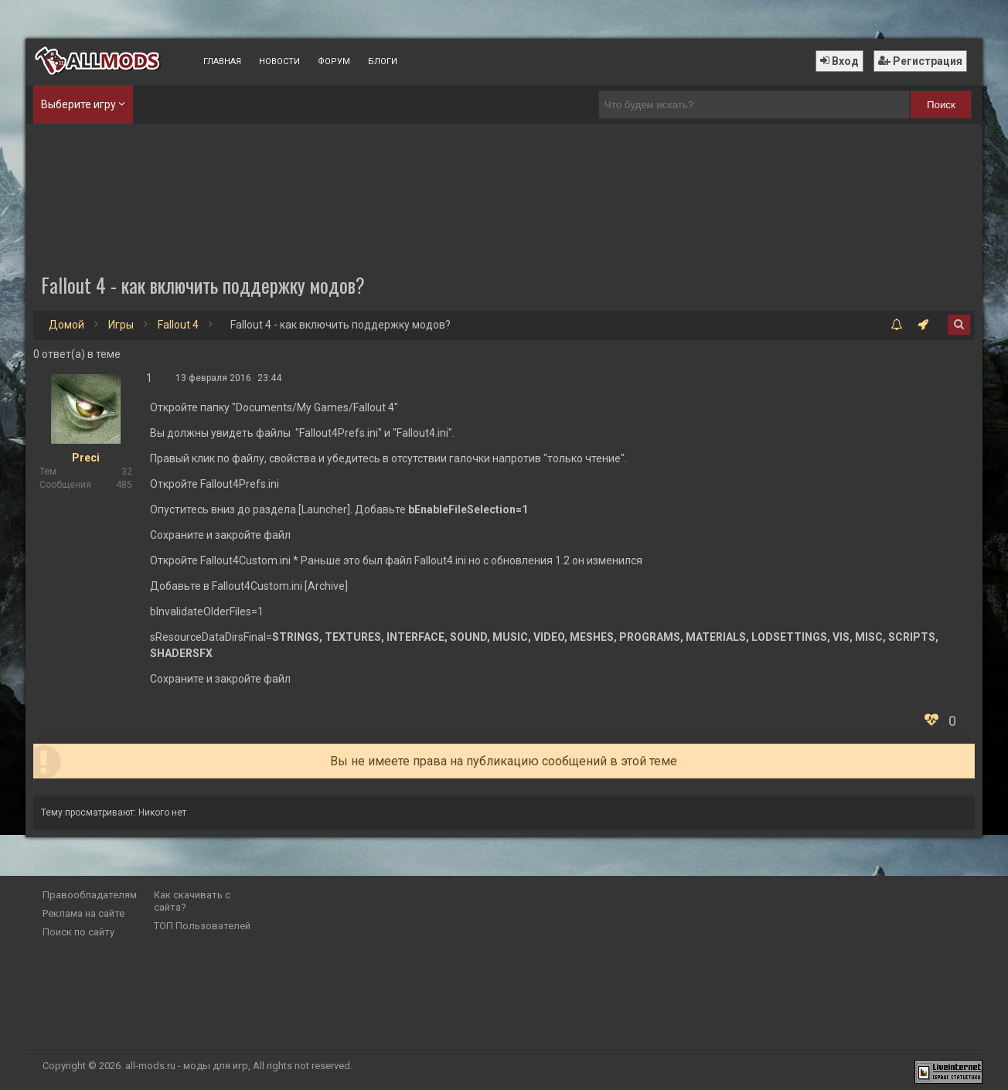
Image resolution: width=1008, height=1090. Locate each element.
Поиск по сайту (78, 932)
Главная (222, 61)
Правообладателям (90, 895)
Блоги (382, 61)
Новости (279, 61)
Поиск (941, 105)
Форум (334, 61)
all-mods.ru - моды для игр (186, 1065)
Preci (86, 457)
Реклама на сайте (83, 913)
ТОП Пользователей (202, 926)
